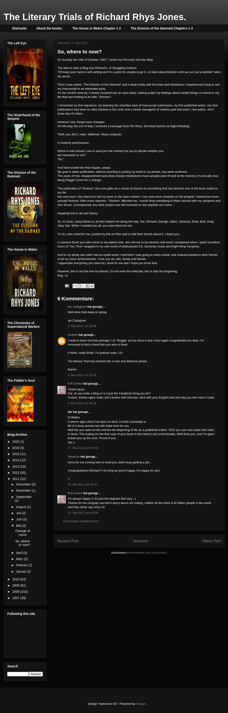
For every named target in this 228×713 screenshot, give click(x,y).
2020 (16, 441)
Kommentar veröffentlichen (80, 521)
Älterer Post (211, 541)
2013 (16, 466)
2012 (16, 472)
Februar (22, 565)
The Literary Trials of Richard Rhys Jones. (95, 17)
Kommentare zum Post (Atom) (147, 552)
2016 (16, 448)
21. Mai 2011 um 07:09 (83, 512)
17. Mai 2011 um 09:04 (83, 448)
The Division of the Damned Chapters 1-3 (162, 28)
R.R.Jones (75, 383)
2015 (16, 454)
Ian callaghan (77, 306)
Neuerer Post (67, 541)
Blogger (141, 703)
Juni (19, 519)
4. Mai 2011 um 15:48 (82, 326)
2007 (16, 598)
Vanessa (74, 456)
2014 (16, 460)
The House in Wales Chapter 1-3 (96, 28)
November (23, 490)
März (20, 559)
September (23, 497)
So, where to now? (22, 543)
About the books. (49, 28)
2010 (16, 579)
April (19, 553)
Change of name (22, 533)
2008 (16, 591)
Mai (19, 525)
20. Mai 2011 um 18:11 (83, 484)
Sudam (73, 334)
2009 (16, 585)
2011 (16, 479)
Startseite (19, 28)
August (21, 507)
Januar (21, 571)
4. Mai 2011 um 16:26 (82, 375)
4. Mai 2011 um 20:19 (82, 403)
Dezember (23, 484)
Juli (19, 513)
